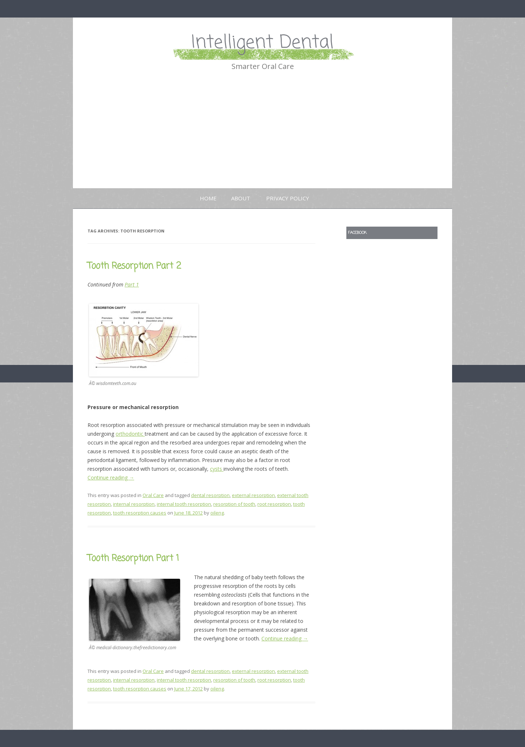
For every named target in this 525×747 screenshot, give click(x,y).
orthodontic (130, 433)
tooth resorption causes (139, 512)
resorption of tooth (234, 504)
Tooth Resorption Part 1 (133, 558)
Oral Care (153, 495)
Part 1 (132, 284)
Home (208, 198)
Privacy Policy (287, 198)
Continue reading (111, 477)
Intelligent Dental (262, 43)
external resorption (253, 495)
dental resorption (210, 495)
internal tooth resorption (184, 504)
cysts (216, 468)
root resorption (274, 504)
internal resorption (134, 504)
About (240, 198)
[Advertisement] (263, 133)
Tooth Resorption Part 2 (134, 266)
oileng (217, 512)
